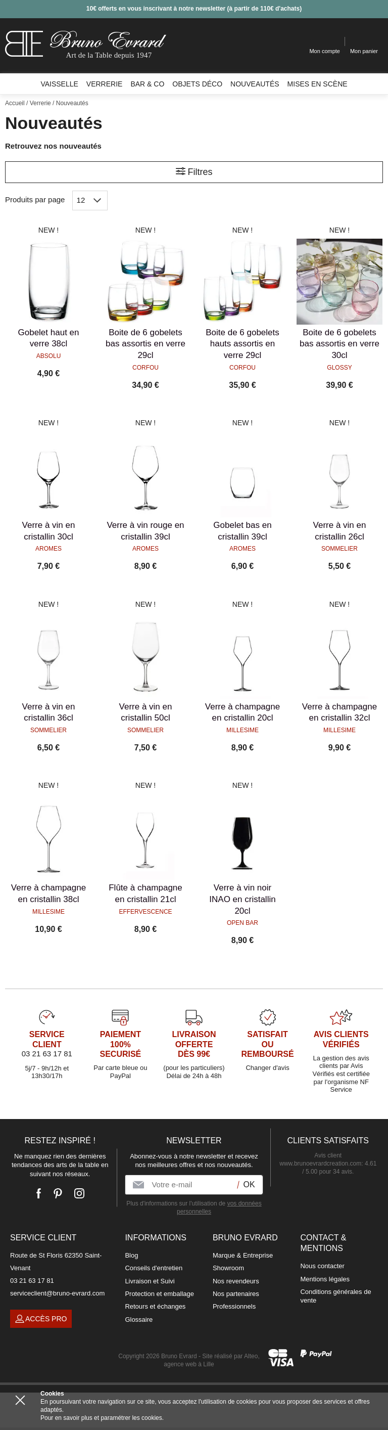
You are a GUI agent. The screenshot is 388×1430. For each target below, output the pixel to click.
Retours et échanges (155, 1306)
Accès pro (41, 1319)
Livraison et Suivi (149, 1281)
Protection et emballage (159, 1294)
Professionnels (234, 1306)
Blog (131, 1255)
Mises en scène (317, 84)
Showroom (228, 1268)
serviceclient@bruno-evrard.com (57, 1293)
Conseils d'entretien (153, 1268)
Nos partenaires (236, 1294)
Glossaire (139, 1319)
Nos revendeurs (236, 1281)
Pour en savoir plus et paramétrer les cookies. (102, 1417)
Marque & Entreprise (243, 1255)
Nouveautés (254, 84)
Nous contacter (322, 1266)
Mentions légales (325, 1279)
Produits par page (35, 199)
